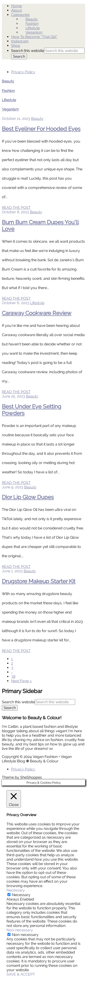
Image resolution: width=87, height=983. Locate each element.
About (16, 10)
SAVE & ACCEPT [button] (20, 974)
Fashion (32, 23)
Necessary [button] (15, 890)
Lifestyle (33, 28)
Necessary (21, 895)
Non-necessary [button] (19, 930)
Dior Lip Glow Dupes (28, 497)
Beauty (32, 19)
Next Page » (21, 681)
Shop (15, 45)
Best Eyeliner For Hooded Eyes (41, 128)
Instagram (20, 41)
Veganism (34, 32)
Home (16, 6)
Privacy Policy (23, 72)
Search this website (27, 50)
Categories (20, 15)
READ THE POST (16, 207)
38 (13, 676)
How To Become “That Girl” (34, 37)
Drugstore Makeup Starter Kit (38, 581)
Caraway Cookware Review (36, 313)
